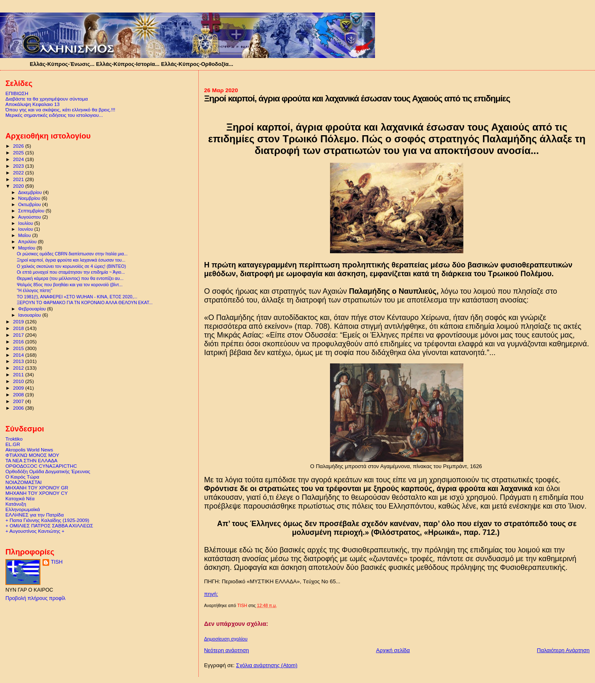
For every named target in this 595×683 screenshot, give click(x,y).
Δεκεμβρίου (30, 192)
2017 (19, 335)
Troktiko (13, 438)
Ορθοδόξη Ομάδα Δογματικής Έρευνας (47, 471)
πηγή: (211, 594)
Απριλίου (28, 241)
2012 (19, 367)
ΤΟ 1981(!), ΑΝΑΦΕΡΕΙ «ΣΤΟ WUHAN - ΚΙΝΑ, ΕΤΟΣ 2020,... (77, 296)
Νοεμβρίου (30, 198)
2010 (19, 381)
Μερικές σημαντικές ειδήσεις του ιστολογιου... (54, 115)
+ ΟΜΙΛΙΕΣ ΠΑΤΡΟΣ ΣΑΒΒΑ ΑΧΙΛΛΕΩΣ (49, 525)
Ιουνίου (26, 229)
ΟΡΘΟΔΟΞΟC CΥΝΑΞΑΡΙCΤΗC (41, 466)
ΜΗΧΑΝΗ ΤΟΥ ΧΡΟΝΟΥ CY (36, 493)
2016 (19, 341)
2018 (19, 328)
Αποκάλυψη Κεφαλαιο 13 (32, 104)
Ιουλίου (26, 223)
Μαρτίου (27, 247)
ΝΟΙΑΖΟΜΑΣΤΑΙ (23, 482)
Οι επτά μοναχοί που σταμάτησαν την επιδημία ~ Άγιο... (71, 272)
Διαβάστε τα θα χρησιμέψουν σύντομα (46, 98)
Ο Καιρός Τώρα (22, 476)
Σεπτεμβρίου (32, 210)
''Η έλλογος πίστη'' (34, 290)
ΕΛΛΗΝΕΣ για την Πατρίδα (34, 514)
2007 (19, 401)
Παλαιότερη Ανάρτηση (563, 650)
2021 (19, 179)
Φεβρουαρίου (32, 308)
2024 (19, 159)
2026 (19, 146)
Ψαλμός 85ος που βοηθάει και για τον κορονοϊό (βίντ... (69, 284)
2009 (19, 388)
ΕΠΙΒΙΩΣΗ (16, 93)
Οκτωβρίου (30, 204)
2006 (19, 408)
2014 (19, 355)
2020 (19, 186)
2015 (19, 348)
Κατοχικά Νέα (20, 498)
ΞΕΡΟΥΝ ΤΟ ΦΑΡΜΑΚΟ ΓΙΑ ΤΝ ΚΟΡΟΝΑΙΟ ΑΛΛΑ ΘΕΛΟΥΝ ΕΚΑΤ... (84, 302)
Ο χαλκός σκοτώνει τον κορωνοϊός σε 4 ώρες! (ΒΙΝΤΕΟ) (71, 266)
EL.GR (12, 444)
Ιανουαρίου (30, 315)
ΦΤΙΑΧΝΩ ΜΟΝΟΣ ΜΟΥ (32, 455)
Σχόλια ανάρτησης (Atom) (267, 665)
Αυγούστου (30, 216)
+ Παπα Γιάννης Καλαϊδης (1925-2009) (47, 520)
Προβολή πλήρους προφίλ (35, 598)
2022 (19, 172)
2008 (19, 394)
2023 (19, 166)
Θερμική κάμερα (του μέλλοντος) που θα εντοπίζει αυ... (70, 278)
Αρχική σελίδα (393, 650)
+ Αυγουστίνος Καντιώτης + (35, 531)
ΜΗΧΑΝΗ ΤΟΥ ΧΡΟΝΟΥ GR (36, 487)
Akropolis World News (29, 449)
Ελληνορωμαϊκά (22, 509)
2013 (19, 361)
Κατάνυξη (15, 504)
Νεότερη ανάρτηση (226, 650)
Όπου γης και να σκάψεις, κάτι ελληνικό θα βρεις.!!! (60, 109)
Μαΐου (25, 235)
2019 (19, 321)
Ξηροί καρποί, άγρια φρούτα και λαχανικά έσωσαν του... (71, 259)
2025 (19, 152)
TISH (56, 562)
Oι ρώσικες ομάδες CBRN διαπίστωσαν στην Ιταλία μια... (72, 253)
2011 (19, 374)
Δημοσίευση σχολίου (226, 638)
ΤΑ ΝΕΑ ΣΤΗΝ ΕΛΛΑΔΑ (31, 460)
